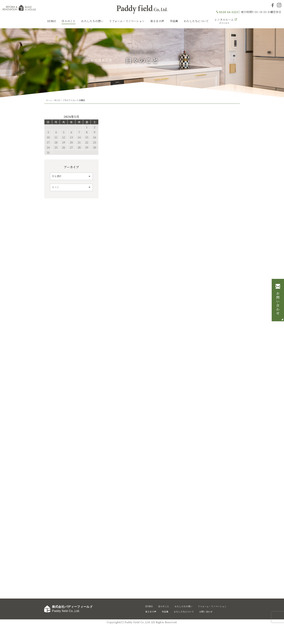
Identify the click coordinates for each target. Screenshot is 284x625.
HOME (51, 21)
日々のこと (69, 21)
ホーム (49, 100)
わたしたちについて (196, 21)
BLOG (57, 100)
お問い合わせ (277, 303)
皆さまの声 (157, 21)
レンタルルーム (224, 21)
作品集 (174, 21)
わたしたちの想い (92, 21)
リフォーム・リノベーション (127, 21)
